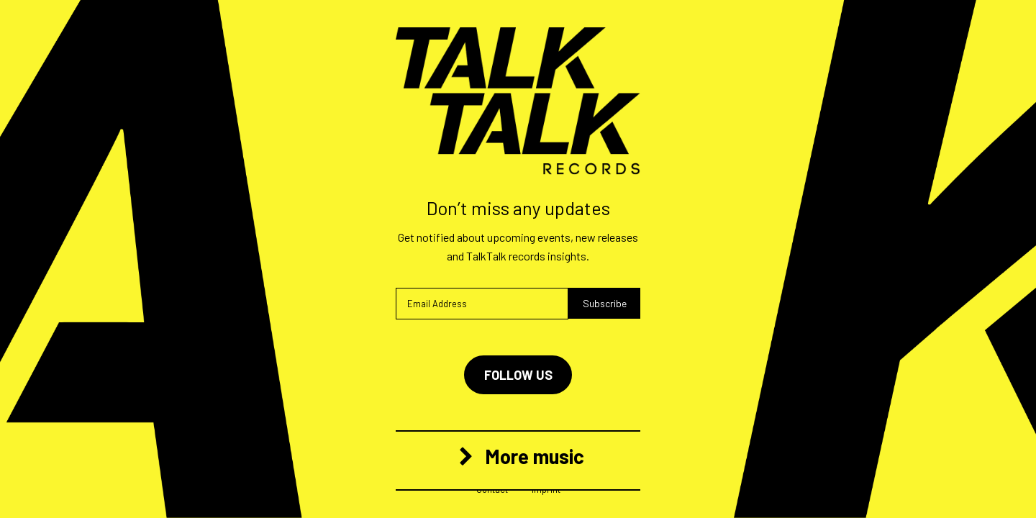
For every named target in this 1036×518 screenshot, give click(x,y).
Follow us (518, 375)
